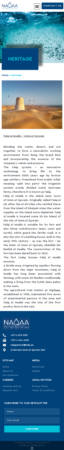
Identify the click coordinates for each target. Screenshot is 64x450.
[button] (37, 6)
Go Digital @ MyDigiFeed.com (32, 445)
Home (5, 75)
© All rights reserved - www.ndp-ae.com (32, 442)
